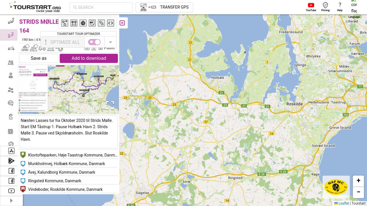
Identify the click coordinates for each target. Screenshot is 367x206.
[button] (341, 95)
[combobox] (103, 7)
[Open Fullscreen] (114, 105)
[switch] (342, 42)
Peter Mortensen (105, 39)
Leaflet (341, 203)
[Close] (127, 22)
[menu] (11, 80)
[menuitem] (11, 21)
